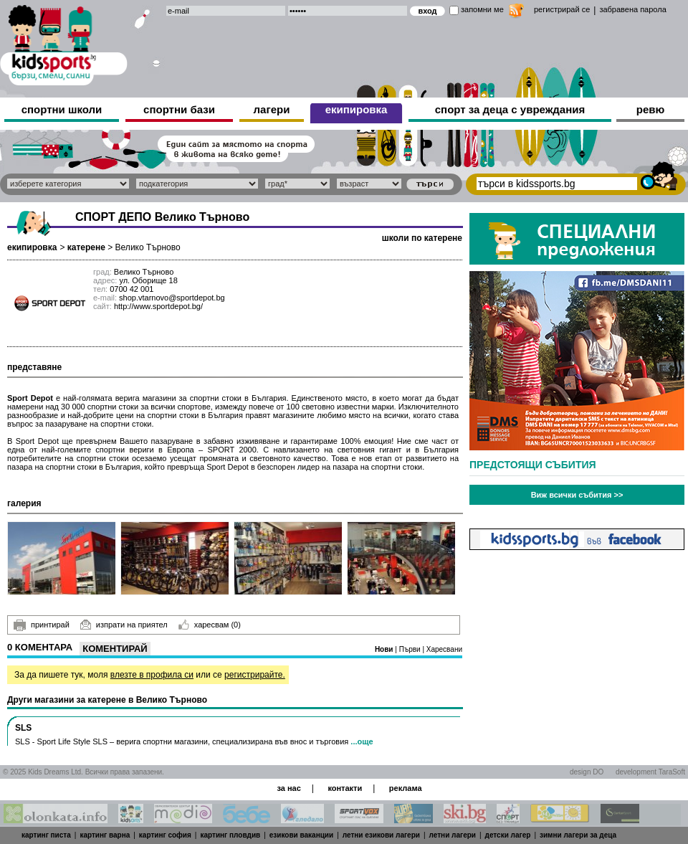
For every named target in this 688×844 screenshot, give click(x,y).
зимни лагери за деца (578, 835)
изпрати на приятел (124, 625)
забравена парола (632, 9)
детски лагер (508, 835)
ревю (650, 109)
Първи (411, 649)
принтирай (42, 625)
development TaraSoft (650, 772)
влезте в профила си (152, 675)
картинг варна (105, 835)
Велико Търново (148, 247)
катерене (86, 247)
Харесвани (444, 649)
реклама (405, 788)
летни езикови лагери (381, 835)
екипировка (356, 109)
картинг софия (165, 835)
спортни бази (179, 109)
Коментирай (114, 648)
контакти (345, 788)
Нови (385, 649)
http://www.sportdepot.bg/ (158, 306)
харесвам (209, 625)
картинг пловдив (230, 835)
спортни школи (62, 109)
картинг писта (46, 835)
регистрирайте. (254, 675)
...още (361, 741)
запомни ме (482, 9)
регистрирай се (562, 9)
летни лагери (452, 835)
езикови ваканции (301, 835)
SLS (23, 728)
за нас (288, 788)
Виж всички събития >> (577, 494)
